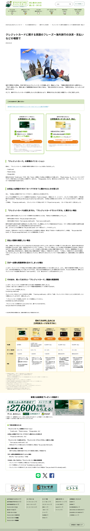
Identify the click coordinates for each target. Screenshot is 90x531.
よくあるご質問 (59, 504)
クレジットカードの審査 (13, 517)
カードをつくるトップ (31, 501)
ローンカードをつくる (31, 507)
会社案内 (71, 501)
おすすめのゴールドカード (13, 499)
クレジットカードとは (12, 507)
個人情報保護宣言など (74, 507)
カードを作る (78, 4)
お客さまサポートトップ (60, 501)
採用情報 (71, 504)
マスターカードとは (11, 512)
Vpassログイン (59, 507)
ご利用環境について (74, 515)
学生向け (44, 517)
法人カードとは (10, 509)
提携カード (44, 507)
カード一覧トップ (45, 501)
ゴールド (44, 512)
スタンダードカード (46, 504)
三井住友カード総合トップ (76, 524)
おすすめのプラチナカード (13, 501)
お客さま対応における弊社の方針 (76, 509)
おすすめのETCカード (12, 504)
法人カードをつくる (31, 504)
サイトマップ (58, 509)
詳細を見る (22, 338)
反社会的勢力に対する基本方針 (76, 512)
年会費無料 (44, 515)
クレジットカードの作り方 (13, 515)
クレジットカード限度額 (13, 520)
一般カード (44, 509)
